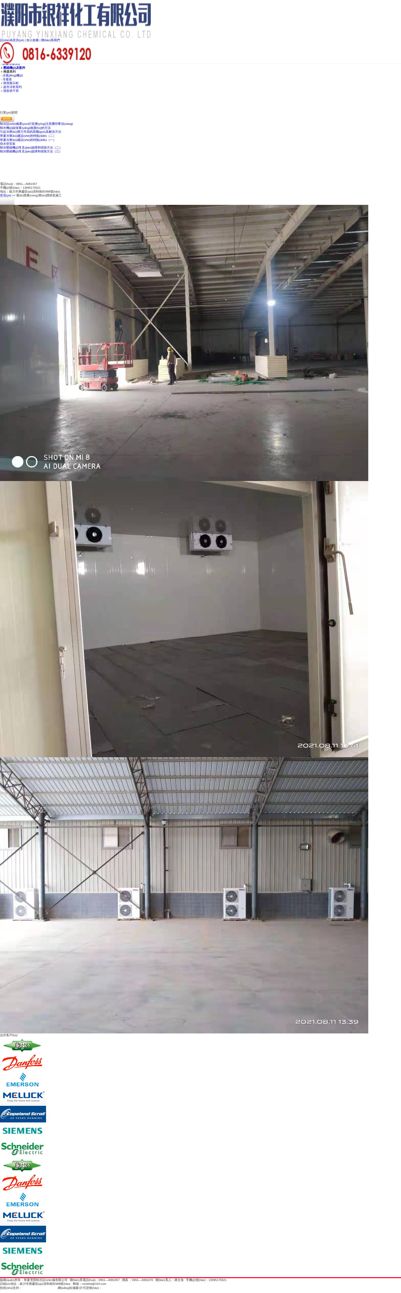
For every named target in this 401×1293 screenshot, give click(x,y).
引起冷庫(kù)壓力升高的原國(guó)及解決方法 (30, 131)
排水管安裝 (7, 143)
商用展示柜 (11, 83)
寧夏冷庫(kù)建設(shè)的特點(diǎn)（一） (28, 139)
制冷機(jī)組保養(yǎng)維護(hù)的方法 (25, 127)
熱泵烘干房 (11, 90)
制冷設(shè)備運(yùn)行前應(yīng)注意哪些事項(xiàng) (36, 123)
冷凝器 (7, 79)
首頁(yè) (5, 195)
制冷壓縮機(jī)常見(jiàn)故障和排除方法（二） (31, 147)
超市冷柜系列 (12, 86)
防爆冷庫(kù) (11, 63)
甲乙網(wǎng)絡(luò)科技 (38, 1287)
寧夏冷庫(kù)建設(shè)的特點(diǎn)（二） (28, 135)
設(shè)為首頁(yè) (12, 40)
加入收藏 (32, 40)
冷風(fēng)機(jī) (13, 75)
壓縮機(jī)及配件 (14, 67)
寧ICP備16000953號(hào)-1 (120, 1287)
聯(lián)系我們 (50, 40)
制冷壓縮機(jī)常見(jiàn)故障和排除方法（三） (31, 151)
